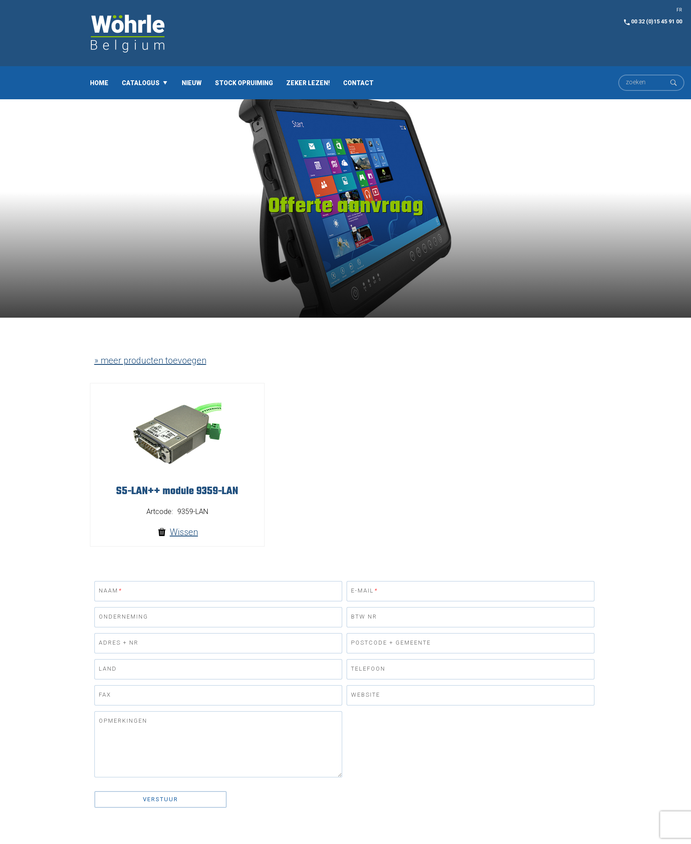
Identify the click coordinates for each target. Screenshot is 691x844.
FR (679, 10)
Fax (105, 694)
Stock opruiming (244, 82)
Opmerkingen (123, 720)
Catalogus (141, 82)
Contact (358, 82)
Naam (110, 590)
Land (108, 668)
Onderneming (123, 616)
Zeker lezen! (308, 82)
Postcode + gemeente (391, 642)
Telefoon (368, 668)
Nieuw (192, 82)
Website (365, 694)
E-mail (364, 590)
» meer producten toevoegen (150, 360)
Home (99, 82)
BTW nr (364, 616)
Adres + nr (118, 642)
